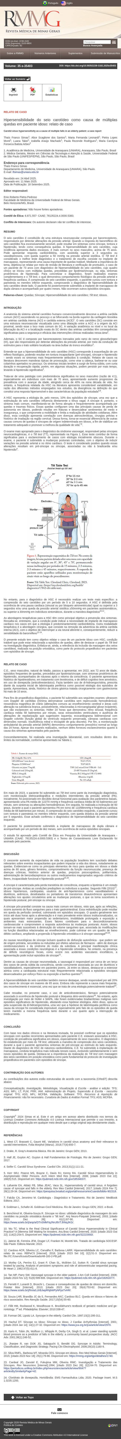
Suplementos (75, 53)
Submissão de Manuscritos (105, 53)
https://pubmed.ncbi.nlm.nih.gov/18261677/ (89, 1277)
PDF (32, 95)
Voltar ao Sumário (15, 79)
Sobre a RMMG (15, 53)
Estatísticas (52, 95)
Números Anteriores (45, 53)
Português (53, 3)
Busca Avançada (92, 45)
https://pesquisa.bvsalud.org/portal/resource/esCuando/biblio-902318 (76, 1191)
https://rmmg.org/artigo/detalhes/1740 (91, 1355)
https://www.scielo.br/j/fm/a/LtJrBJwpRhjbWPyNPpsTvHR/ (37, 1290)
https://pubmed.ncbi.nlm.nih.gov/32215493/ (68, 1234)
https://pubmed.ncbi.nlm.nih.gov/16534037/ (61, 1179)
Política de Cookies (13, 1425)
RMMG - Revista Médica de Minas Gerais (32, 22)
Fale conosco (59, 1413)
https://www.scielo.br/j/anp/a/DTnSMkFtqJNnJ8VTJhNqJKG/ (38, 1222)
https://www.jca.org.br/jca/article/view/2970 (86, 1324)
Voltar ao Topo (25, 1397)
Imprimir (13, 95)
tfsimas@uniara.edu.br (25, 172)
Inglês (70, 3)
